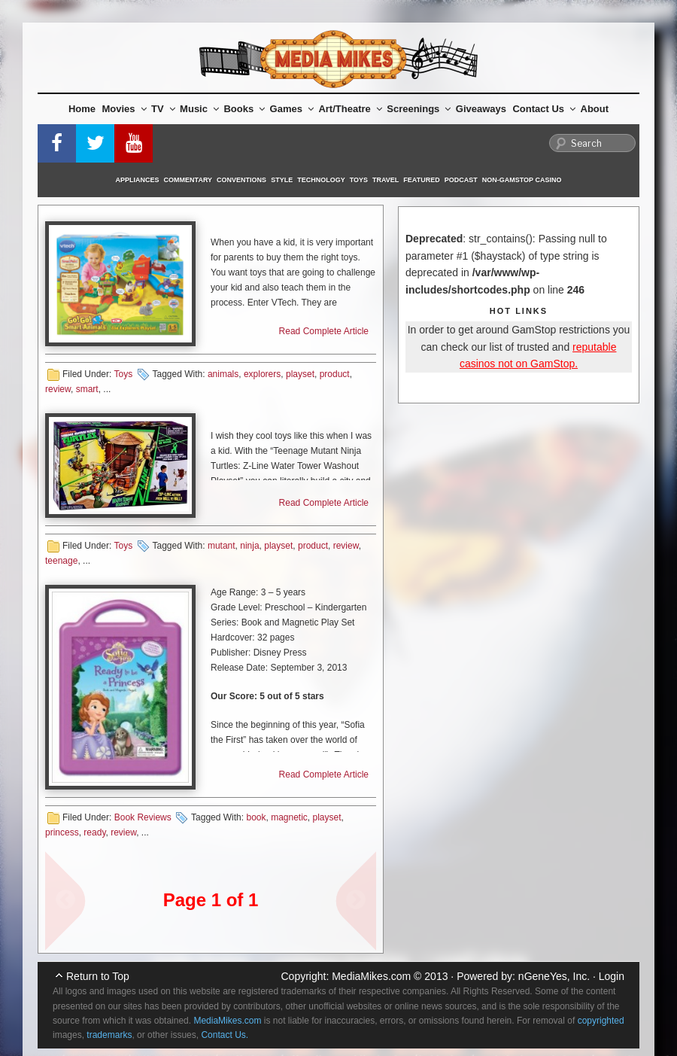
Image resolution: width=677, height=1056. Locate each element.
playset (300, 374)
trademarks (109, 1035)
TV (163, 108)
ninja (249, 545)
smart (87, 389)
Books (244, 108)
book (256, 817)
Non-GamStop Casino (522, 180)
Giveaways (481, 108)
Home (82, 108)
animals (223, 374)
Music (199, 108)
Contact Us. (224, 1035)
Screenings (419, 108)
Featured (421, 180)
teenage (61, 560)
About (595, 108)
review (58, 389)
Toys (359, 180)
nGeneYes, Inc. (554, 976)
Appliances (137, 180)
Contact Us (543, 108)
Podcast (461, 180)
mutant (221, 545)
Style (282, 180)
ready (94, 832)
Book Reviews (143, 817)
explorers (262, 374)
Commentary (188, 180)
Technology (321, 180)
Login (611, 976)
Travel (385, 180)
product (335, 374)
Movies (124, 108)
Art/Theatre (349, 108)
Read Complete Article (324, 331)
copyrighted (601, 1020)
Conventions (241, 180)
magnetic (289, 817)
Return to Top (97, 976)
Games (292, 108)
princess (62, 832)
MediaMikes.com (371, 976)
